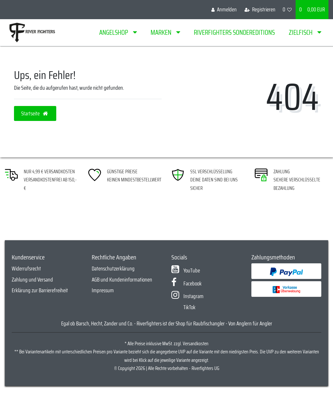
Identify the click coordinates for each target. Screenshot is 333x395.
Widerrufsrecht (26, 268)
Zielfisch (301, 32)
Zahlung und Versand (32, 279)
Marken (162, 32)
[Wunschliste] (287, 9)
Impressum (103, 290)
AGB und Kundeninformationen (122, 279)
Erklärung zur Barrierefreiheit (40, 290)
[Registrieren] (260, 9)
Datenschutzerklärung (113, 268)
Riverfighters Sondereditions (234, 32)
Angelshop (114, 32)
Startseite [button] (35, 113)
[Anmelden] (224, 9)
